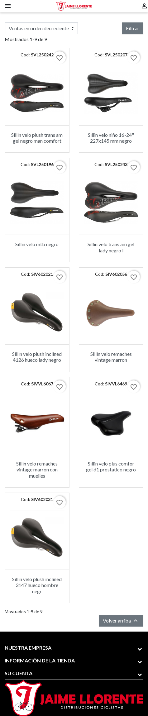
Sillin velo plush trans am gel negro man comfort (37, 138)
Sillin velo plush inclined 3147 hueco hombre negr (37, 585)
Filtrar (132, 28)
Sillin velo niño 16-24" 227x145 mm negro (111, 138)
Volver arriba (121, 620)
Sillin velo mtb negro (37, 244)
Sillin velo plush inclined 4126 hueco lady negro (37, 357)
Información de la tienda (40, 660)
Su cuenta (18, 673)
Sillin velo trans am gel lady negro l (111, 247)
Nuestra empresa (28, 648)
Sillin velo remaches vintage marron (111, 357)
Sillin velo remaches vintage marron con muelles (37, 469)
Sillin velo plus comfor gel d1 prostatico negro (111, 466)
